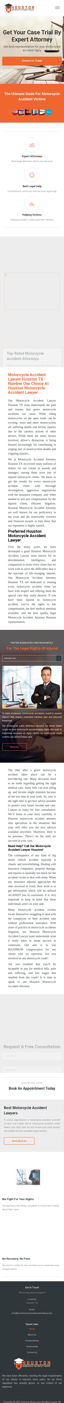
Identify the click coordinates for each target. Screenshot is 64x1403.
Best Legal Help (32, 186)
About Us (32, 1335)
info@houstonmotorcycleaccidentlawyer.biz (32, 1313)
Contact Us (32, 1352)
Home (32, 1329)
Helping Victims (32, 214)
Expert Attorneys (32, 156)
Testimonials (32, 1346)
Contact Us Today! (32, 60)
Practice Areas (32, 1340)
